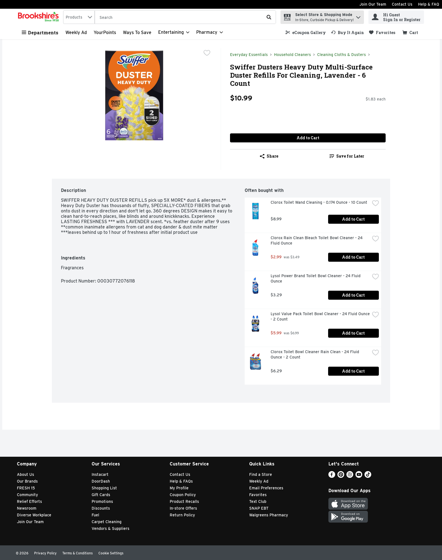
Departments (40, 32)
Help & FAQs (181, 481)
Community (27, 494)
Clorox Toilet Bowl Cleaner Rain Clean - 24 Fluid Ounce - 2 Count (315, 354)
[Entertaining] (173, 32)
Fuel (95, 515)
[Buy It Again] (347, 32)
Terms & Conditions (77, 553)
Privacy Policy (45, 553)
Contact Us (402, 4)
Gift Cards (101, 494)
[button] (358, 16)
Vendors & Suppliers (110, 528)
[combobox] (79, 17)
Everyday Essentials (249, 54)
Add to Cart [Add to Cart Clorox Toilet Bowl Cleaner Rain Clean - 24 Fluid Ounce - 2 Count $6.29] (353, 371)
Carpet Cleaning (106, 521)
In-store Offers (183, 508)
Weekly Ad (76, 32)
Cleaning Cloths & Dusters (341, 54)
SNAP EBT (259, 508)
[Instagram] (349, 476)
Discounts (101, 508)
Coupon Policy (183, 494)
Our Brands (27, 481)
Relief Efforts (29, 501)
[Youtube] (358, 476)
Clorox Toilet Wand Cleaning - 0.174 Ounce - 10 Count (319, 202)
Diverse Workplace (34, 515)
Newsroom (26, 508)
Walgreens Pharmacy (268, 515)
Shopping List (104, 488)
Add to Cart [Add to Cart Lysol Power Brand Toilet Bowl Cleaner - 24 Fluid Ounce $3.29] (353, 295)
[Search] (185, 17)
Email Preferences (266, 488)
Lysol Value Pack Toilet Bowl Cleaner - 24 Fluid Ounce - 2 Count (320, 316)
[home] (39, 17)
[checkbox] (207, 53)
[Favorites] (382, 32)
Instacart (100, 474)
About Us (25, 474)
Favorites (258, 494)
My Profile (179, 488)
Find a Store (260, 474)
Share (269, 156)
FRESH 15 (26, 488)
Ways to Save (137, 32)
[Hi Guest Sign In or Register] (396, 17)
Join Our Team (372, 4)
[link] (305, 32)
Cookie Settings (110, 553)
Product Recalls (184, 501)
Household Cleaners (292, 54)
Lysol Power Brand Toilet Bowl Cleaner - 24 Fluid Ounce (316, 278)
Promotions (102, 501)
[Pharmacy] (209, 32)
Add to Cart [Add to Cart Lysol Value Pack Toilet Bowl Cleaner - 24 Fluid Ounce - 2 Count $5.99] (353, 333)
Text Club (257, 501)
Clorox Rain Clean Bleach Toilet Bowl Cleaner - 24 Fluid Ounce (317, 240)
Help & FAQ (428, 4)
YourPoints (105, 32)
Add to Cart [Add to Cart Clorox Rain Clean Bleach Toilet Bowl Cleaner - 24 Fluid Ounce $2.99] (353, 257)
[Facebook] (331, 476)
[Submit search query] (268, 17)
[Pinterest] (340, 476)
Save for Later (347, 156)
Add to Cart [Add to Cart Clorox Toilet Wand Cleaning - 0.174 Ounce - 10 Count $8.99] (353, 219)
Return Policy (182, 515)
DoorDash (101, 481)
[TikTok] (367, 476)
